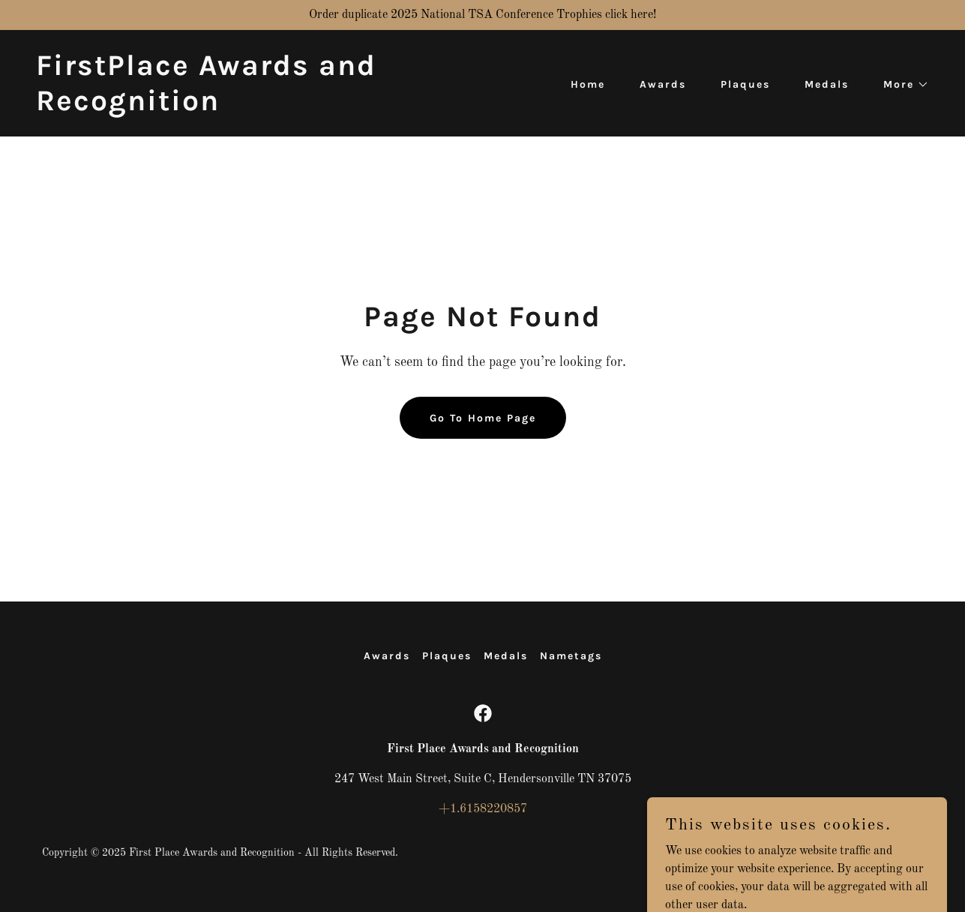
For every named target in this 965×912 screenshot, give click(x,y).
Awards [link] (663, 84)
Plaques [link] (745, 84)
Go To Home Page (483, 418)
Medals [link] (827, 84)
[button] (901, 85)
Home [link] (588, 84)
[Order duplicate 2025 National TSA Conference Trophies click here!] (482, 15)
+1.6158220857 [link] (483, 809)
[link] (253, 107)
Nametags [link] (571, 656)
